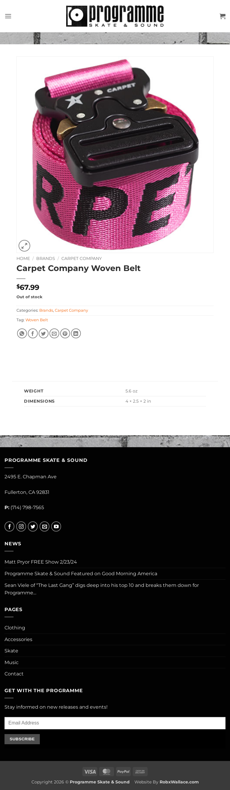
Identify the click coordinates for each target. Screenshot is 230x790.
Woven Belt (36, 320)
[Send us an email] (44, 526)
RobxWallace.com (179, 782)
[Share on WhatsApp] (22, 333)
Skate (11, 651)
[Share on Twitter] (44, 333)
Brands (45, 258)
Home (23, 258)
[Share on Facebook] (33, 333)
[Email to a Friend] (54, 333)
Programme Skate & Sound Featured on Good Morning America (80, 573)
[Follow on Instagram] (21, 526)
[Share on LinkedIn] (76, 333)
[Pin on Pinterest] (65, 333)
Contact (14, 674)
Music (11, 662)
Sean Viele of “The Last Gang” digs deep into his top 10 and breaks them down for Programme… (101, 589)
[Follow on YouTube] (56, 526)
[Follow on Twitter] (33, 526)
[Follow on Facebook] (9, 526)
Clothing (14, 628)
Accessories (18, 639)
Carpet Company (81, 258)
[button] (8, 16)
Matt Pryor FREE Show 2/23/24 (40, 562)
